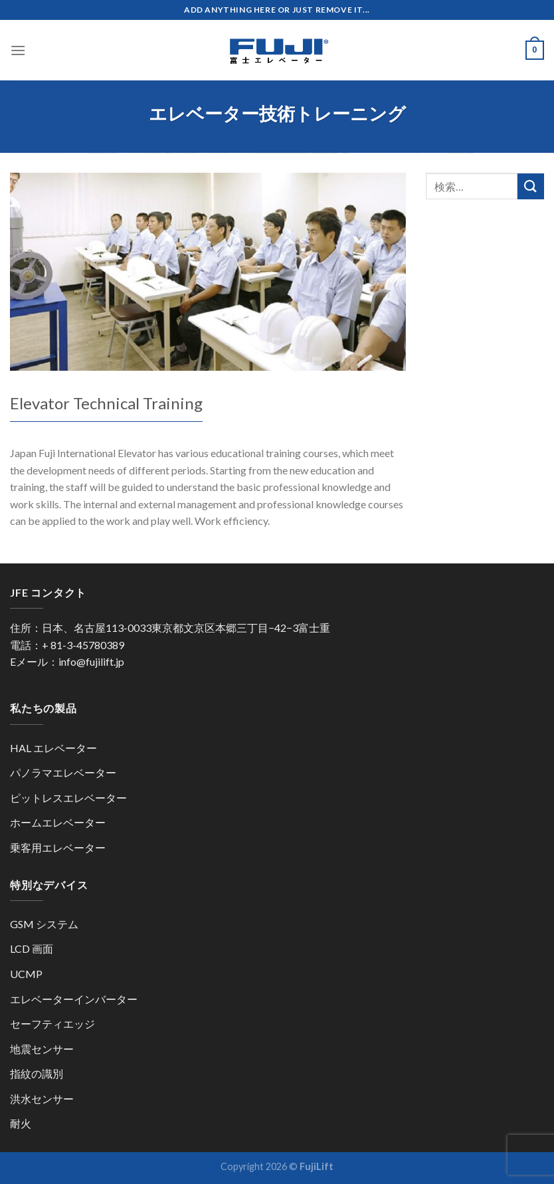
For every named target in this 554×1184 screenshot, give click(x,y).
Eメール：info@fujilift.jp (67, 661)
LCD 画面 (31, 948)
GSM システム (44, 924)
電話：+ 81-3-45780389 (67, 645)
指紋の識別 (36, 1073)
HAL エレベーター (53, 747)
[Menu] (18, 50)
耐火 (20, 1123)
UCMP (26, 973)
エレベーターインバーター (74, 999)
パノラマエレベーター (63, 772)
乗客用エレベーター (58, 847)
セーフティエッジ (52, 1023)
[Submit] (530, 186)
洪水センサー (42, 1098)
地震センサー (42, 1048)
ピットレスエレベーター (68, 797)
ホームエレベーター (58, 822)
